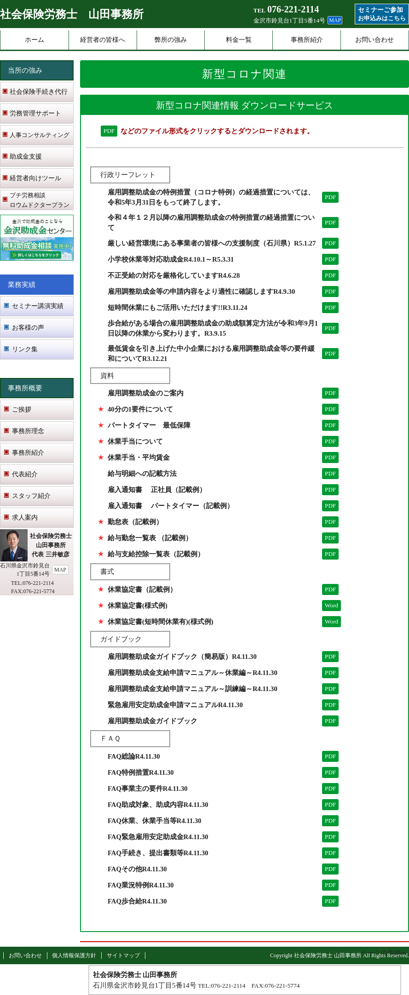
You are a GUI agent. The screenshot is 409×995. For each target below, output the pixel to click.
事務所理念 (28, 431)
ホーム (34, 39)
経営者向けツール (35, 178)
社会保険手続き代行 (39, 91)
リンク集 (25, 349)
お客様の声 (28, 327)
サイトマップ (123, 955)
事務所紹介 (307, 39)
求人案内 (25, 517)
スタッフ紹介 (31, 495)
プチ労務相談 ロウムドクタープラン (39, 200)
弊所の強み (171, 39)
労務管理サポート (35, 113)
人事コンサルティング (39, 135)
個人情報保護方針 (74, 955)
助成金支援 (26, 156)
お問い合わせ (374, 39)
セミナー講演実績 (37, 306)
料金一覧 (239, 39)
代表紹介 (25, 474)
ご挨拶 (21, 409)
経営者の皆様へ (102, 39)
